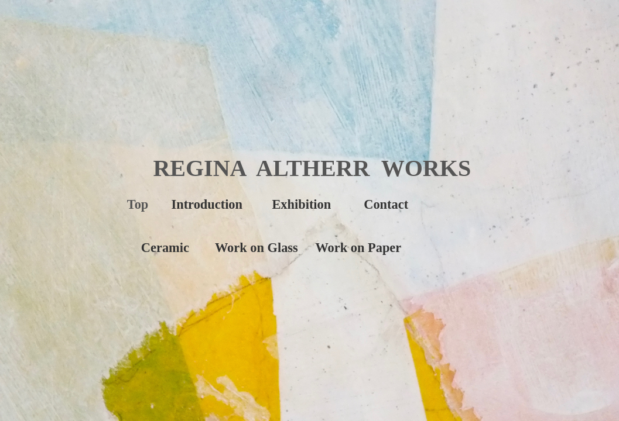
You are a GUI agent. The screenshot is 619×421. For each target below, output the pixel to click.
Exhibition (301, 204)
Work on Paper (358, 247)
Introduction (207, 204)
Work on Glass (256, 247)
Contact (386, 204)
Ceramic (165, 247)
